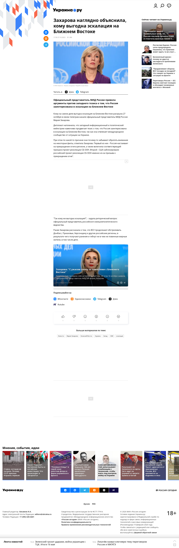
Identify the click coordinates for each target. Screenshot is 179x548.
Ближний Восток (86, 336)
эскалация (119, 336)
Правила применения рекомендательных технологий (86, 524)
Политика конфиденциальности (76, 522)
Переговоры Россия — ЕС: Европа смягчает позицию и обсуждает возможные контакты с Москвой (164, 84)
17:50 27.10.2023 (59, 37)
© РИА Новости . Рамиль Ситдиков (64, 85)
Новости (61, 336)
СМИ (111, 336)
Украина (98, 336)
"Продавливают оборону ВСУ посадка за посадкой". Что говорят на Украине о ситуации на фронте (164, 72)
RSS (93, 504)
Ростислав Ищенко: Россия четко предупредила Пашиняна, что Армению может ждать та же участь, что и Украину (164, 48)
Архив (87, 504)
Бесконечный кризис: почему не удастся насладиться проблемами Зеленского (164, 60)
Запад (105, 336)
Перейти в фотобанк (82, 85)
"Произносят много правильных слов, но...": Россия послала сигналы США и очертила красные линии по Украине (159, 35)
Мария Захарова (72, 336)
